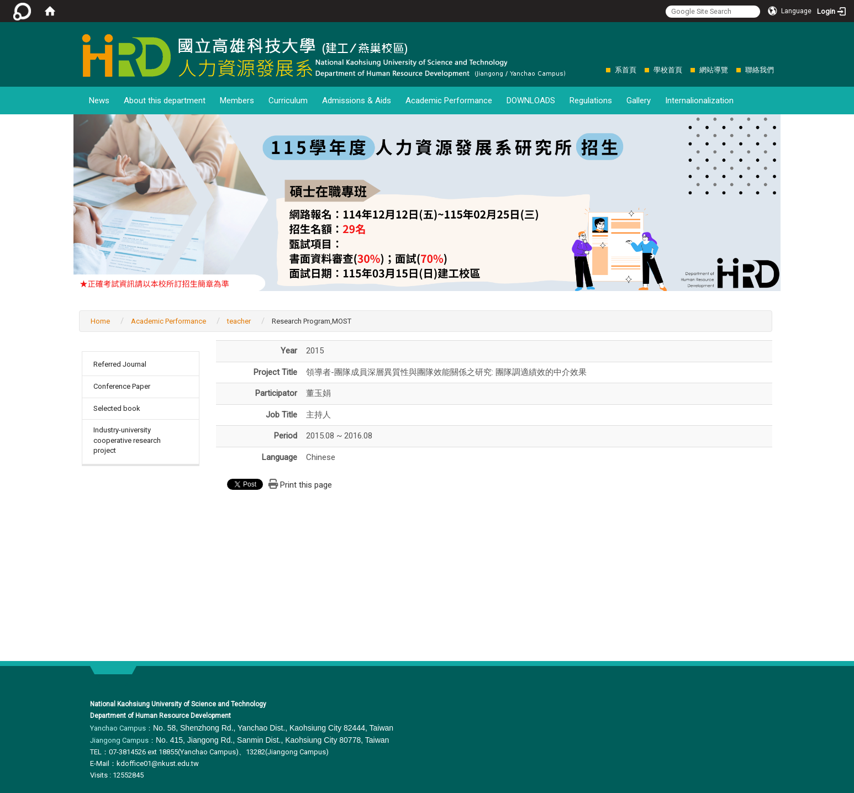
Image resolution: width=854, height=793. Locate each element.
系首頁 (625, 70)
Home (100, 321)
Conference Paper (121, 386)
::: (600, 70)
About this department (164, 100)
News (99, 100)
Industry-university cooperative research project (127, 440)
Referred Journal (119, 364)
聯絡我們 (759, 70)
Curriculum (288, 100)
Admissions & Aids (356, 100)
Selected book (116, 408)
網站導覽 (713, 70)
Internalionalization (699, 100)
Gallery (638, 100)
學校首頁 (667, 70)
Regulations (591, 100)
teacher (239, 321)
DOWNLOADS (531, 100)
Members (237, 100)
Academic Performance (448, 100)
